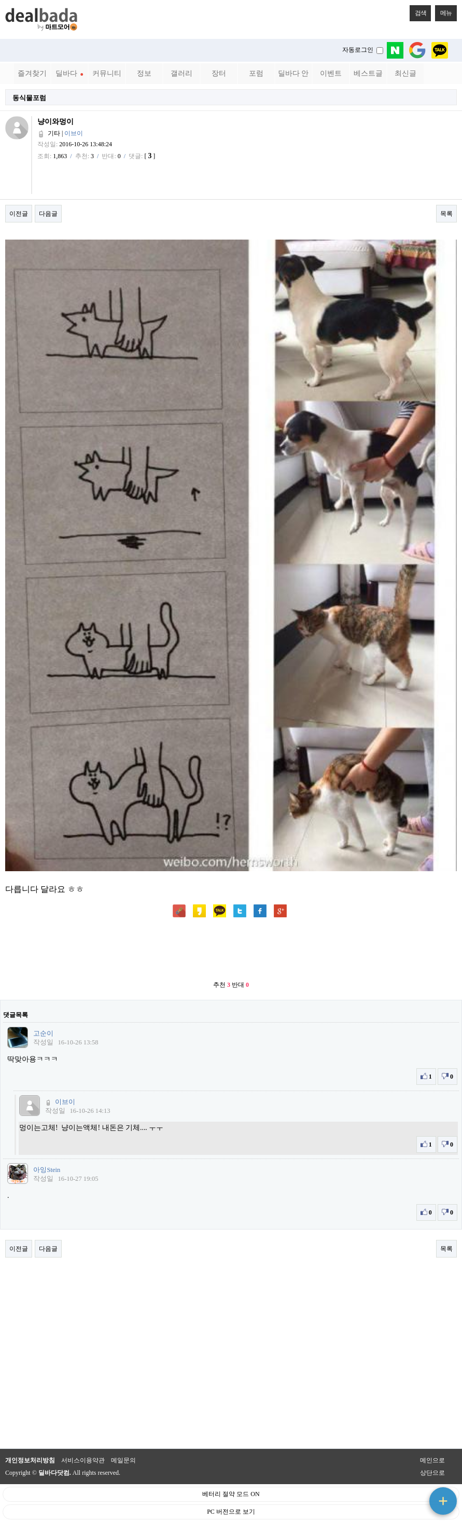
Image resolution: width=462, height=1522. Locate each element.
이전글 (18, 213)
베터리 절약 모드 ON (230, 1494)
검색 (418, 11)
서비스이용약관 (83, 1460)
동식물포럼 (29, 98)
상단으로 (432, 1472)
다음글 (48, 213)
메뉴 (443, 11)
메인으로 (432, 1460)
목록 (446, 213)
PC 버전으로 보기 (231, 1511)
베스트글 (368, 73)
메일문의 (123, 1460)
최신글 (405, 73)
